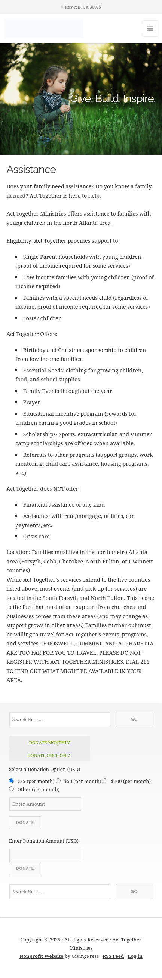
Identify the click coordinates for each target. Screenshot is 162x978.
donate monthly (49, 742)
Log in (135, 956)
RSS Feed (113, 956)
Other (38, 789)
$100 (131, 781)
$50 (82, 781)
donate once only (49, 755)
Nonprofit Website (41, 956)
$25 (35, 781)
